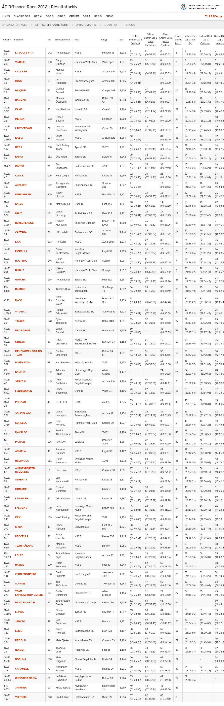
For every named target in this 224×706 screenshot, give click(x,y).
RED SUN (20, 640)
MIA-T (18, 213)
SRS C (109, 16)
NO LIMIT (20, 649)
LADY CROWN (23, 128)
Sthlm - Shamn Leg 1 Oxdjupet (135, 39)
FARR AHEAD (23, 194)
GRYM (18, 81)
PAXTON (20, 441)
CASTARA (21, 232)
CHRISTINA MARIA (26, 678)
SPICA (19, 527)
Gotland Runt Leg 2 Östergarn (205, 39)
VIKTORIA (21, 697)
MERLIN (19, 118)
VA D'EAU (20, 311)
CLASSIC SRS (22, 16)
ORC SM (74, 16)
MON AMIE (21, 489)
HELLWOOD (22, 460)
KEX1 (18, 517)
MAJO (18, 300)
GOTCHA (20, 279)
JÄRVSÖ (20, 621)
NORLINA (20, 659)
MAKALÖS (21, 432)
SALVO (19, 204)
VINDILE (20, 62)
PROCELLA (21, 536)
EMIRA (19, 156)
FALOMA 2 (21, 508)
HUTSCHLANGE (24, 223)
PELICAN (20, 402)
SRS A (86, 16)
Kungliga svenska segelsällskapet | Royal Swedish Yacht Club (201, 7)
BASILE (19, 564)
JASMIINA (21, 687)
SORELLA (21, 423)
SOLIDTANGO (23, 413)
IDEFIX (19, 137)
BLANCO (20, 289)
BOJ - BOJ (21, 260)
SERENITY (21, 479)
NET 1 (18, 147)
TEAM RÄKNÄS (24, 545)
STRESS (20, 341)
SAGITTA (20, 372)
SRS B (98, 16)
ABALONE (21, 185)
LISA (17, 241)
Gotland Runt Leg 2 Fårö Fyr (190, 39)
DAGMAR (20, 100)
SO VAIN (20, 583)
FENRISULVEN (23, 391)
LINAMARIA (22, 498)
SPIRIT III (20, 381)
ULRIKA (19, 270)
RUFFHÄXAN (22, 362)
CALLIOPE (21, 71)
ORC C (61, 16)
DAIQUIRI (20, 90)
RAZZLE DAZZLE (25, 602)
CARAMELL (22, 668)
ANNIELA (20, 451)
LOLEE (19, 555)
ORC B (50, 16)
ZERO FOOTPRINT (25, 574)
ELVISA (19, 612)
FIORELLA (21, 251)
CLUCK (19, 175)
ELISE (18, 631)
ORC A (38, 16)
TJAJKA (20, 321)
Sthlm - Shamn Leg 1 (178, 39)
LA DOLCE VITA (24, 52)
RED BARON (22, 330)
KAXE (18, 109)
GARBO (19, 166)
